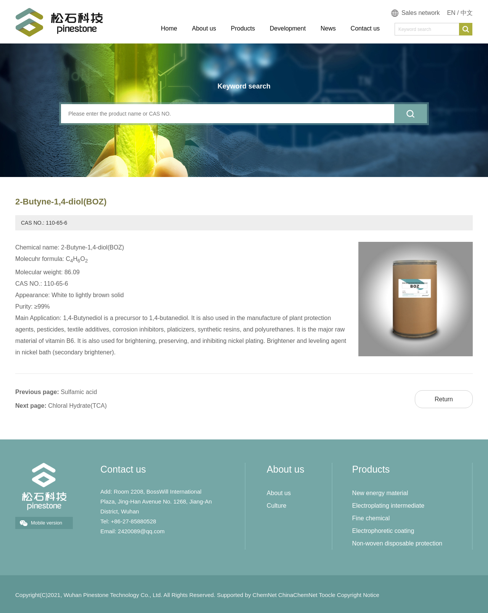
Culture (277, 505)
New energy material (380, 493)
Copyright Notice (358, 595)
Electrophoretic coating (383, 531)
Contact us (365, 28)
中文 (467, 13)
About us (204, 28)
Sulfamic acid (79, 392)
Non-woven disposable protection (397, 543)
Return (444, 399)
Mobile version (46, 523)
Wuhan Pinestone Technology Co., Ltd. (113, 595)
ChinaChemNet (298, 595)
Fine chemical (371, 518)
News (328, 28)
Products (243, 28)
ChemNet (264, 595)
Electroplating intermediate (388, 505)
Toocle (327, 595)
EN (451, 13)
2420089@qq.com (141, 531)
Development (288, 28)
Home (169, 28)
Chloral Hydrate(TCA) (77, 405)
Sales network (420, 13)
